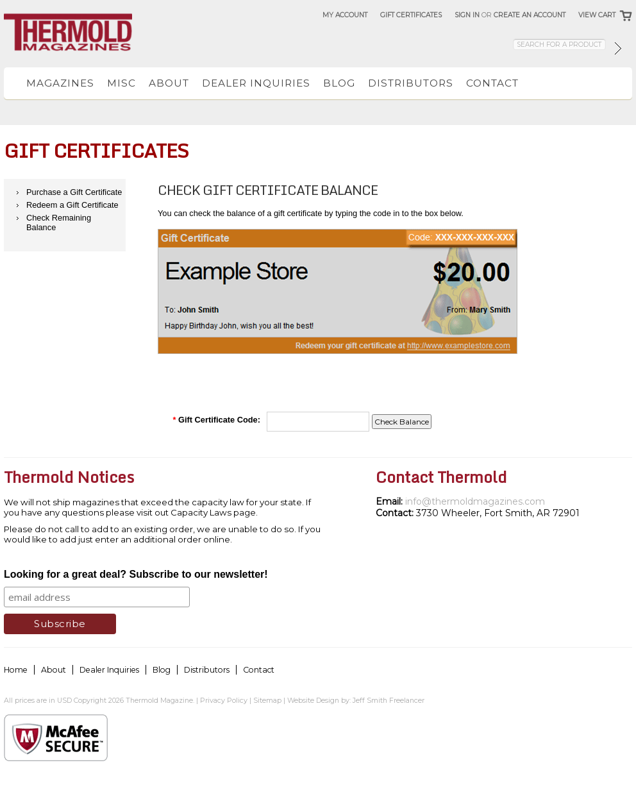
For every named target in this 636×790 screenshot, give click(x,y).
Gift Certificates (411, 15)
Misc (121, 83)
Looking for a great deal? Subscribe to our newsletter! (136, 574)
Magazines (60, 83)
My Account (344, 15)
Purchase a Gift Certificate (74, 192)
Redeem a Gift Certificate (72, 205)
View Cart (596, 15)
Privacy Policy (223, 700)
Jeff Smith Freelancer (388, 700)
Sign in (467, 15)
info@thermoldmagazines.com (475, 501)
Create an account (529, 15)
